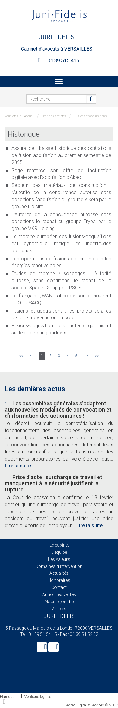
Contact (59, 587)
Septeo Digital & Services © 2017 (91, 705)
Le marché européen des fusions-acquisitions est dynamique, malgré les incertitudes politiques (61, 244)
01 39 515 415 (63, 61)
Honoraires (59, 580)
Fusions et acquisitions (90, 116)
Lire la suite (18, 466)
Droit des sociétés (54, 116)
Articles (59, 608)
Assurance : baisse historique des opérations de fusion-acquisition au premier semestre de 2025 (61, 155)
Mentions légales (37, 696)
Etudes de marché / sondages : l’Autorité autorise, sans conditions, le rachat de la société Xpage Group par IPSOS (61, 281)
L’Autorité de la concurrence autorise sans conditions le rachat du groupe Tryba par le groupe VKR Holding (61, 222)
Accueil (29, 116)
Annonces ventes (59, 594)
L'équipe (59, 552)
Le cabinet (59, 545)
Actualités (59, 573)
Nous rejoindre (59, 601)
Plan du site (9, 696)
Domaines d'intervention (59, 566)
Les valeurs (59, 559)
